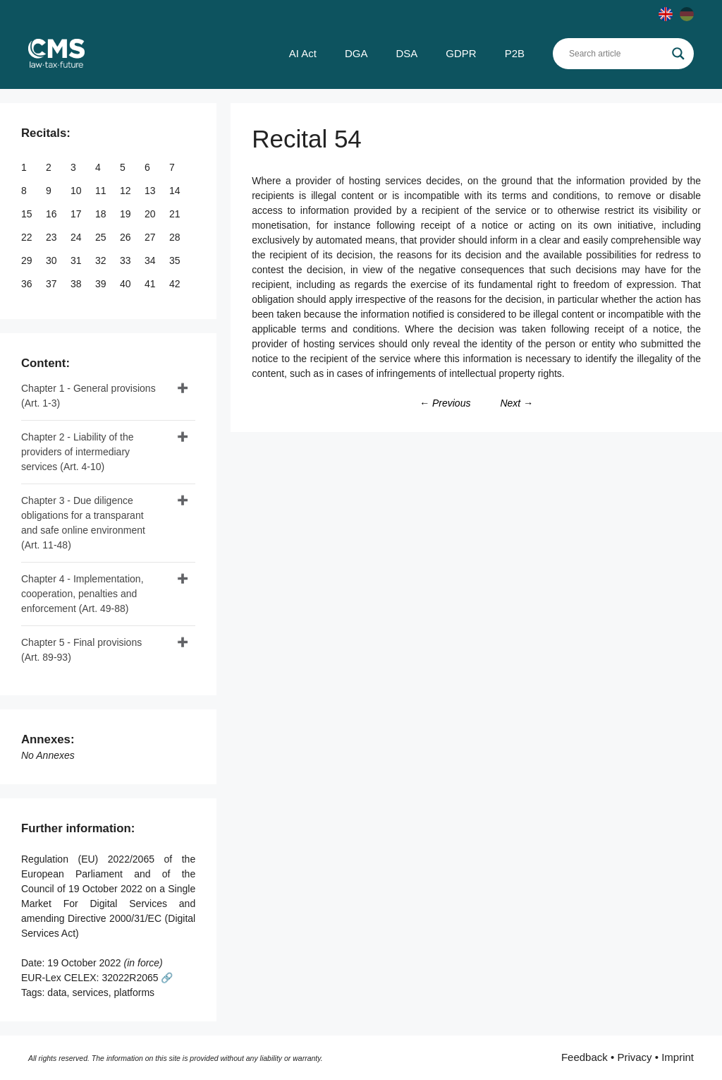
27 (151, 237)
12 (126, 190)
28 (176, 237)
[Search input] (617, 54)
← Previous (445, 403)
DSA (406, 53)
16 (52, 214)
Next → (516, 403)
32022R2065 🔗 (137, 977)
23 (52, 237)
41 (151, 283)
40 (126, 283)
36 (28, 283)
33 (126, 260)
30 (52, 260)
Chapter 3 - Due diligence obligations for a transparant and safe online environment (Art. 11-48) (83, 523)
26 (126, 237)
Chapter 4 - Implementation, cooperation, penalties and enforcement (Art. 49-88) (82, 593)
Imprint (677, 1057)
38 (77, 283)
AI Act (303, 53)
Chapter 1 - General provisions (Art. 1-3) (88, 396)
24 (77, 237)
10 (77, 190)
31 (77, 260)
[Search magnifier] (678, 54)
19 (126, 214)
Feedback (584, 1057)
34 (151, 260)
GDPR (461, 53)
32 (102, 260)
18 (102, 214)
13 (151, 190)
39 (102, 283)
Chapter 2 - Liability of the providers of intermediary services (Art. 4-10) (77, 451)
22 (28, 237)
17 (77, 214)
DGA (356, 53)
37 (52, 283)
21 (176, 214)
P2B (515, 53)
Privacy (634, 1057)
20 (151, 214)
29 (28, 260)
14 (176, 190)
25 (102, 237)
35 (176, 260)
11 (102, 190)
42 (176, 283)
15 (28, 214)
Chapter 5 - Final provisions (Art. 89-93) (81, 650)
